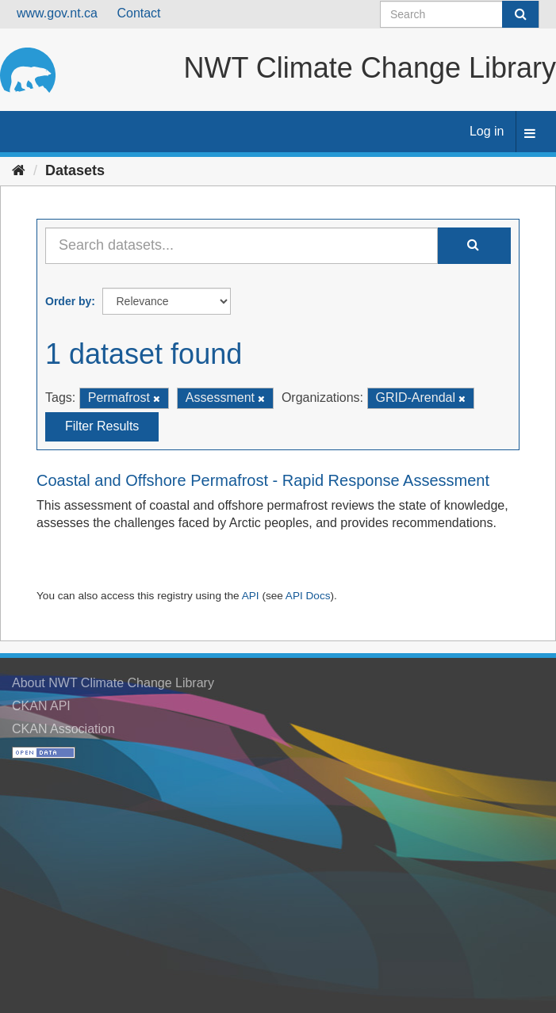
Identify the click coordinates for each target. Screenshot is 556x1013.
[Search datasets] (459, 14)
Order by (68, 301)
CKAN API (41, 706)
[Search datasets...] (241, 245)
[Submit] (520, 14)
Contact (138, 13)
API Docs (308, 596)
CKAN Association (63, 729)
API (250, 596)
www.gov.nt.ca (57, 13)
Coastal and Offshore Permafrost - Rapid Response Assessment (262, 480)
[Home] (18, 170)
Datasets (75, 170)
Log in (487, 131)
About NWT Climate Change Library (113, 683)
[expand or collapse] (530, 134)
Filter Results (102, 426)
